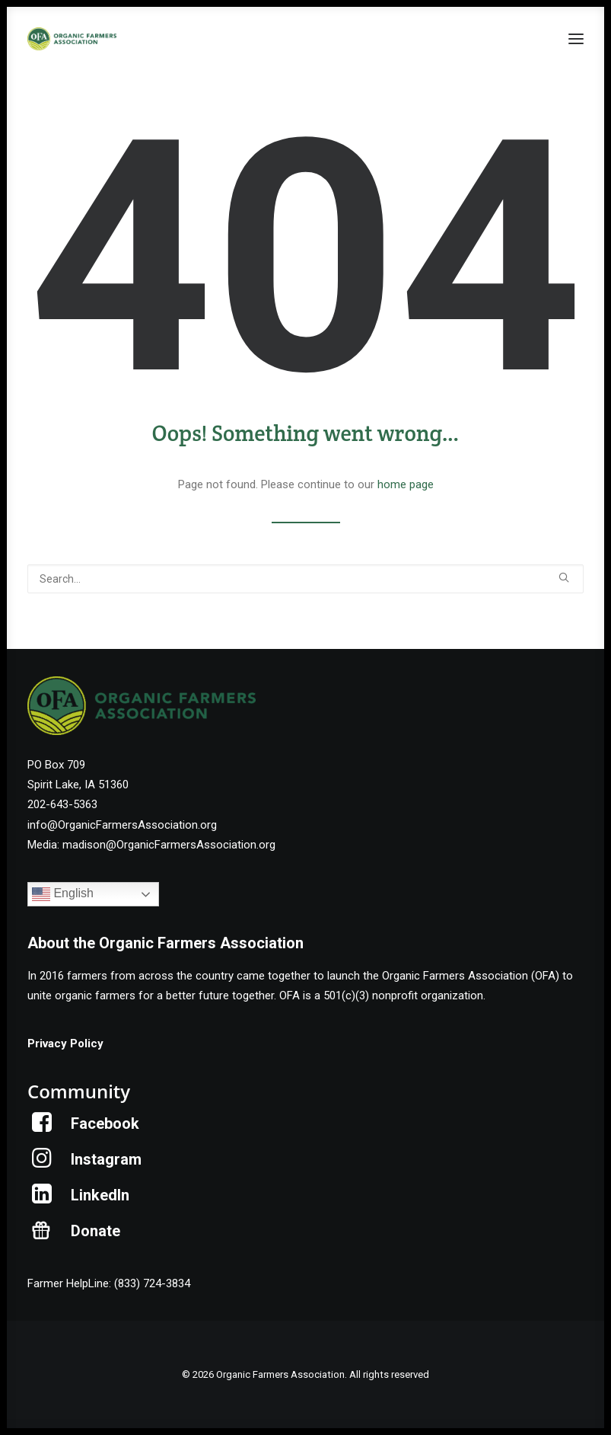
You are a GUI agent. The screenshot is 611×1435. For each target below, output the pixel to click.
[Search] (305, 578)
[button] (576, 39)
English (63, 894)
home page (405, 484)
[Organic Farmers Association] (71, 38)
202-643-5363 (62, 804)
